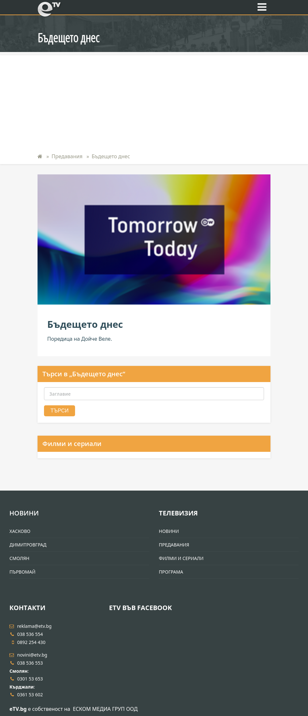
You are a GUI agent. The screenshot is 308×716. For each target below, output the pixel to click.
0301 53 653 (26, 679)
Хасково (19, 531)
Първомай (22, 572)
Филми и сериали (72, 443)
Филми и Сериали (181, 558)
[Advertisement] (154, 100)
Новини (24, 513)
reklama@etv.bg (30, 626)
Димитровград (27, 545)
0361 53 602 (26, 694)
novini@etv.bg (28, 655)
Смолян (19, 558)
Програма (171, 572)
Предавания (66, 156)
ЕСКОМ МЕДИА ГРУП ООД (105, 708)
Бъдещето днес (111, 156)
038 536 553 (26, 663)
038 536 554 (26, 634)
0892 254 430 (27, 642)
